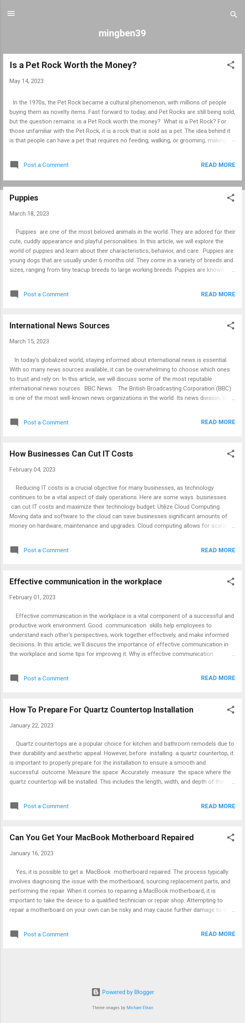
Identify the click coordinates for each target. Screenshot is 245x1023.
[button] (230, 66)
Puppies (24, 198)
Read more (218, 165)
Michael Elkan (139, 1007)
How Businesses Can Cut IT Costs (71, 453)
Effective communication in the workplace (86, 581)
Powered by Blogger (122, 992)
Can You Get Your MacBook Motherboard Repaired (102, 837)
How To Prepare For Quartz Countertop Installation (101, 709)
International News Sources (60, 325)
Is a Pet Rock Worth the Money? (73, 65)
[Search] (234, 16)
